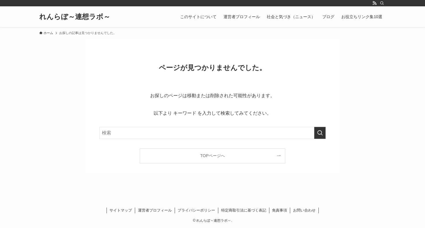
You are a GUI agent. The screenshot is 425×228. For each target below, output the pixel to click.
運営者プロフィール (155, 210)
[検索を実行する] (320, 133)
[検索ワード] (212, 133)
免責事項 (279, 210)
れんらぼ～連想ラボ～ (74, 16)
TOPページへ (212, 155)
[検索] (382, 3)
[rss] (374, 3)
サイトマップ (120, 210)
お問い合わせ (304, 210)
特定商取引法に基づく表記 (243, 210)
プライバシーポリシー (196, 210)
